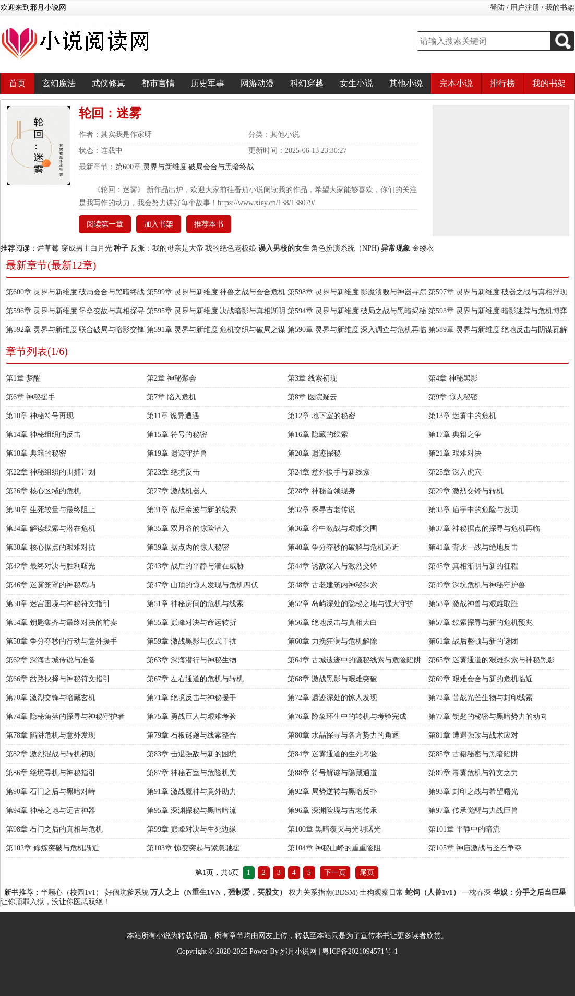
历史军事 (207, 83)
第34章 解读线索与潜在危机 (50, 528)
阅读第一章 (105, 224)
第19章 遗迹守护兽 (177, 453)
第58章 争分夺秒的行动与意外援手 (61, 641)
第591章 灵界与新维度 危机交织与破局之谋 (216, 330)
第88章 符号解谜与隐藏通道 (332, 773)
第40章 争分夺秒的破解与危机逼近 (343, 547)
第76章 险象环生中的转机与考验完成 (347, 716)
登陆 (497, 7)
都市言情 (158, 83)
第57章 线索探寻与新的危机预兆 (480, 622)
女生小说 (356, 83)
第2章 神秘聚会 (171, 378)
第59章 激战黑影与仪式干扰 (191, 641)
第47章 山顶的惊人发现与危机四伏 (202, 585)
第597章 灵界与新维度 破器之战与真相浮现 (497, 292)
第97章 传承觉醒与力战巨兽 (473, 810)
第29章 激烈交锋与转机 (466, 491)
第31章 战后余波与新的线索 (191, 510)
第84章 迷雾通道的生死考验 (332, 754)
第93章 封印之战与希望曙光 (473, 792)
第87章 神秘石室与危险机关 (191, 773)
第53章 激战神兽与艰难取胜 (473, 604)
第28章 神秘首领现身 (321, 491)
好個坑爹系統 (127, 892)
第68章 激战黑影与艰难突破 (332, 679)
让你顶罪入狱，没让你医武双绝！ (55, 902)
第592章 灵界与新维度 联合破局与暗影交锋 (75, 330)
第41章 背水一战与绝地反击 (473, 547)
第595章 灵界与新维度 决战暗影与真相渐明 (216, 311)
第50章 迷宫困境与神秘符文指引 (58, 604)
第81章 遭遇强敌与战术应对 (473, 735)
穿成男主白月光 (86, 248)
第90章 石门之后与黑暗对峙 (50, 792)
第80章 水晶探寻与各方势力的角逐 (343, 735)
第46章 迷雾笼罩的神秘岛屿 (50, 585)
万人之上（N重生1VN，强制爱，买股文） (218, 892)
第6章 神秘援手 (30, 397)
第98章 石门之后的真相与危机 (54, 829)
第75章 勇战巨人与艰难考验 (191, 716)
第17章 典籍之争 (455, 434)
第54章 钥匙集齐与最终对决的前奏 (61, 622)
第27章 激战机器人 (177, 491)
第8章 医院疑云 (312, 397)
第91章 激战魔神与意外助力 (191, 792)
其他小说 (406, 83)
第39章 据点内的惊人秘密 (188, 547)
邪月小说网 (298, 951)
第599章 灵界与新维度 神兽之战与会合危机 (216, 292)
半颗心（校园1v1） (72, 892)
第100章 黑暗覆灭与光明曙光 (334, 829)
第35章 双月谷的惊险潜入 (188, 528)
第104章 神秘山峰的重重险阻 (334, 848)
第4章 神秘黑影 (453, 378)
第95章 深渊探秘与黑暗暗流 (191, 810)
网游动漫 (257, 83)
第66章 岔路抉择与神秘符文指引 (58, 679)
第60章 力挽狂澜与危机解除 (332, 641)
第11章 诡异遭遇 (173, 416)
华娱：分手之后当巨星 (529, 892)
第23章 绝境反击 (173, 472)
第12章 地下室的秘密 (321, 416)
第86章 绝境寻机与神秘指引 (50, 773)
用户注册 (525, 7)
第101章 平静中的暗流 (464, 829)
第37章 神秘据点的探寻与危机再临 (484, 528)
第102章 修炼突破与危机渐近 (52, 848)
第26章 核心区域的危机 (43, 491)
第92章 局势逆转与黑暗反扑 (332, 792)
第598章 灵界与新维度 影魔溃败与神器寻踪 (357, 292)
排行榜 (502, 83)
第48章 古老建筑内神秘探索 (332, 585)
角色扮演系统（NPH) (345, 248)
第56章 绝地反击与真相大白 (332, 622)
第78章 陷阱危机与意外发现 (50, 735)
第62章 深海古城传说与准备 (50, 660)
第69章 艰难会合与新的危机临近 (480, 679)
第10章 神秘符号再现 (40, 416)
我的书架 (559, 7)
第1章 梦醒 (23, 378)
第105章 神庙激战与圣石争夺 (475, 848)
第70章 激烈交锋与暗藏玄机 (50, 698)
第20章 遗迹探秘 (314, 453)
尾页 (367, 872)
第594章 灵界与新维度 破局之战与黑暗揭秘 (357, 311)
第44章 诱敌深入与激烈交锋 (332, 566)
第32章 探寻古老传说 (321, 510)
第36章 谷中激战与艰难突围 (332, 528)
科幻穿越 (307, 83)
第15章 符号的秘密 (177, 434)
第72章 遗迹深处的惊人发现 (332, 698)
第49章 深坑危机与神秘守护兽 (476, 585)
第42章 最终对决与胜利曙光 (50, 566)
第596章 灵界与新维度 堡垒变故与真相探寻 (75, 311)
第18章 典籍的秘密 (36, 453)
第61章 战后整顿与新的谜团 (473, 641)
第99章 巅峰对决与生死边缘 (191, 829)
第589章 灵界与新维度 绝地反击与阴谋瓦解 (497, 330)
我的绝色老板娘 (230, 248)
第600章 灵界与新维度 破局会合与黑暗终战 (184, 167)
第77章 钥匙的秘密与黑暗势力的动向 (487, 716)
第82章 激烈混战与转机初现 (50, 754)
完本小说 (456, 83)
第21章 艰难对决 (455, 453)
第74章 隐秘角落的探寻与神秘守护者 (65, 716)
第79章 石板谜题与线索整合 (191, 735)
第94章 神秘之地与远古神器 (50, 810)
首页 (17, 83)
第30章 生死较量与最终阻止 (50, 510)
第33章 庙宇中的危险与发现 (473, 510)
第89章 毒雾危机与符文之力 (473, 773)
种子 (121, 248)
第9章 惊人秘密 (453, 397)
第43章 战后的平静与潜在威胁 (195, 566)
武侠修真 (108, 83)
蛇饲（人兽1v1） (432, 892)
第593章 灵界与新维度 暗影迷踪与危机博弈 (497, 311)
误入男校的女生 (283, 248)
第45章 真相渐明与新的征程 (473, 566)
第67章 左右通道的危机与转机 (195, 679)
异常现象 (395, 248)
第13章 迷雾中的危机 (462, 416)
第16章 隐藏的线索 (318, 434)
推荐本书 (208, 224)
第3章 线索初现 (312, 378)
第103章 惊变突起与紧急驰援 (193, 848)
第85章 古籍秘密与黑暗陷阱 (473, 754)
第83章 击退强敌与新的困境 (191, 754)
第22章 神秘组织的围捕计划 (50, 472)
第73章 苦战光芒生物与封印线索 (480, 698)
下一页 (335, 872)
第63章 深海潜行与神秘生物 (191, 660)
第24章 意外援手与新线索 (329, 472)
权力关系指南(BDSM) (323, 892)
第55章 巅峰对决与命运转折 (191, 622)
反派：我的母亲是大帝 (166, 248)
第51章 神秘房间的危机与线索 (195, 604)
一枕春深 (476, 892)
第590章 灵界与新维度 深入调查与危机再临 (357, 330)
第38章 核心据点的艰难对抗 (50, 547)
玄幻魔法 (59, 83)
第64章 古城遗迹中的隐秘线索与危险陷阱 (354, 660)
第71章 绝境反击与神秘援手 (191, 698)
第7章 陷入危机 (171, 397)
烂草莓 (48, 248)
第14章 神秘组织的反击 (43, 434)
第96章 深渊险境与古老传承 (332, 810)
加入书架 (158, 224)
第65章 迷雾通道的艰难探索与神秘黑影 (491, 660)
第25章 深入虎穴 (455, 472)
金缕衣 (423, 248)
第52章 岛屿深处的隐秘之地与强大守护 (351, 604)
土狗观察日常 (381, 892)
